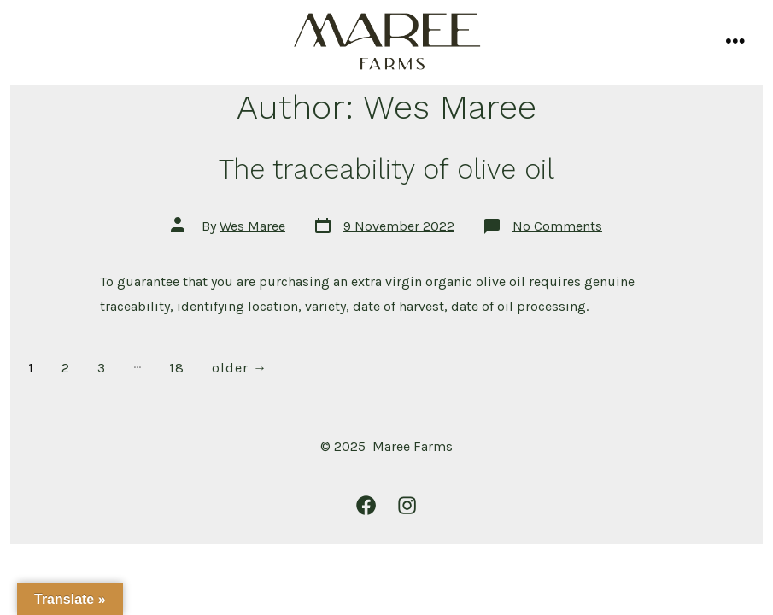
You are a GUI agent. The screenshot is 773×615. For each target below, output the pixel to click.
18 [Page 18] (176, 368)
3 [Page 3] (101, 368)
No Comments (557, 226)
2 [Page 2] (65, 368)
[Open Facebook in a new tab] (366, 505)
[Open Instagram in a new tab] (407, 505)
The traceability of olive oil (386, 169)
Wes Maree (252, 226)
